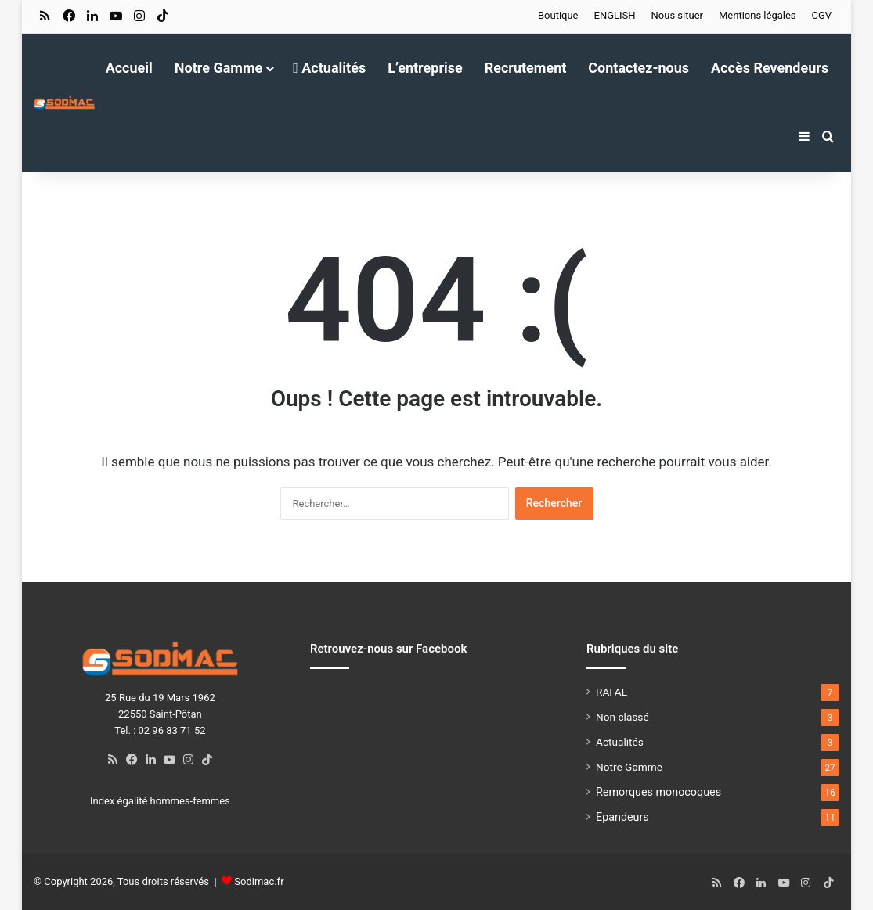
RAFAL (611, 691)
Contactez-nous (638, 67)
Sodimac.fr (258, 881)
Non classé (622, 716)
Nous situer (677, 15)
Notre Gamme (218, 67)
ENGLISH (615, 15)
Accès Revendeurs (769, 67)
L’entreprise (425, 67)
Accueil (129, 67)
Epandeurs (622, 817)
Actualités (329, 67)
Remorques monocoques (658, 792)
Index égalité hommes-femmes (160, 801)
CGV (822, 15)
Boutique (558, 15)
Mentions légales (757, 15)
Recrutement (526, 67)
